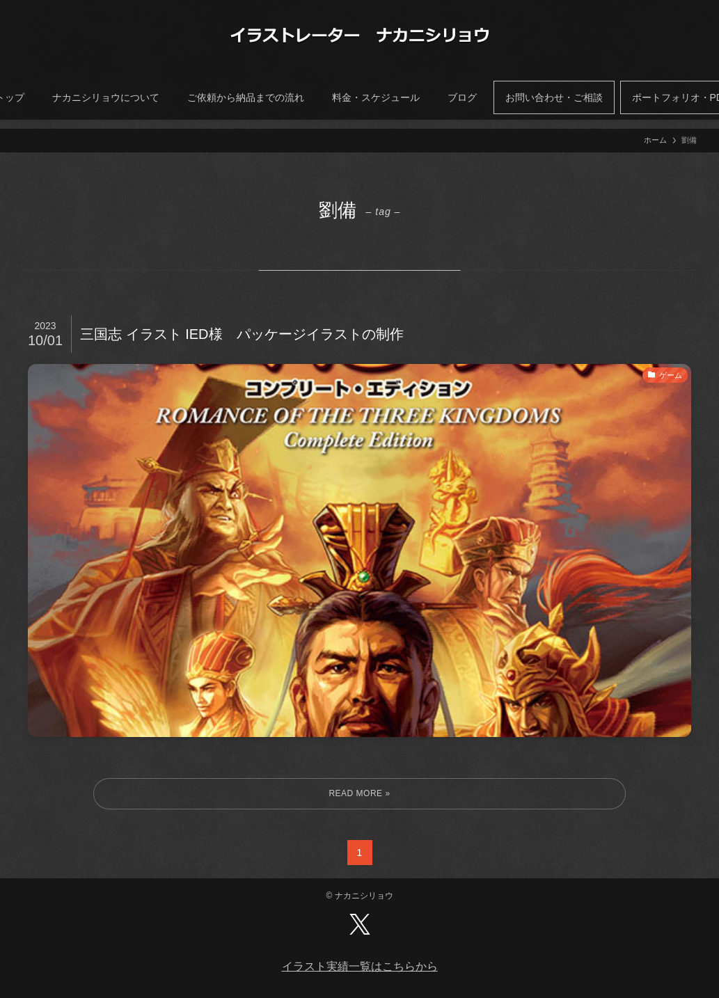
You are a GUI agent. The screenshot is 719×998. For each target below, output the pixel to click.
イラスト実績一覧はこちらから (360, 966)
